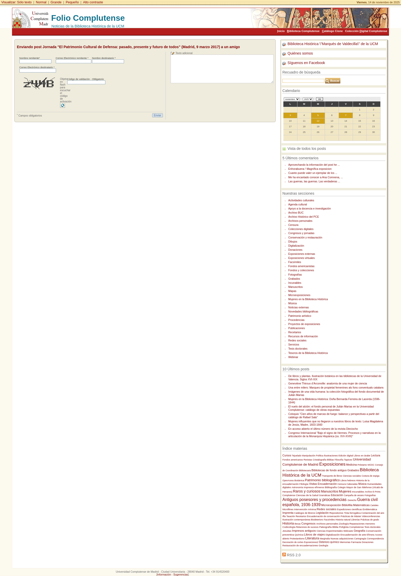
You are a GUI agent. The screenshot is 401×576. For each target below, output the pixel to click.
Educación (337, 495)
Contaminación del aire (372, 513)
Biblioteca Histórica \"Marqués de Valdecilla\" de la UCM (332, 44)
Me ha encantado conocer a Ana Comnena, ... (315, 177)
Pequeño (72, 2)
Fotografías (295, 274)
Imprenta (287, 512)
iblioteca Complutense (303, 31)
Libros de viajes (314, 534)
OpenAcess (288, 480)
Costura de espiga (370, 476)
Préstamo (362, 465)
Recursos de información (303, 336)
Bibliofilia (347, 505)
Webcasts (348, 531)
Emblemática (370, 509)
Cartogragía (360, 538)
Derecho (352, 500)
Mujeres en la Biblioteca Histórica (308, 299)
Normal (41, 2)
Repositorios (336, 512)
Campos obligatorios (29, 115)
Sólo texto (24, 2)
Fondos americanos (292, 459)
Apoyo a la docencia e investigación (309, 208)
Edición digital (346, 455)
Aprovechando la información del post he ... (314, 164)
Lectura (375, 455)
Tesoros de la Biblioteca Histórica (308, 353)
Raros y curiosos (306, 491)
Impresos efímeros (314, 487)
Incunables (294, 282)
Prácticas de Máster (351, 516)
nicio (281, 31)
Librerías (355, 519)
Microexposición (331, 505)
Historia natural (343, 519)
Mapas (292, 291)
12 (318, 120)
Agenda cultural (297, 204)
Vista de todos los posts (306, 148)
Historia (288, 523)
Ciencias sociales (352, 476)
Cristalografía (319, 459)
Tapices (348, 459)
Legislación (322, 512)
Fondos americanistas (301, 266)
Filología (303, 484)
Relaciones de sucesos (307, 527)
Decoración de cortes (292, 542)
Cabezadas (352, 484)
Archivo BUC (296, 212)
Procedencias (296, 320)
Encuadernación (327, 484)
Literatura (312, 538)
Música (292, 303)
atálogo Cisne (332, 31)
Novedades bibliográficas (303, 311)
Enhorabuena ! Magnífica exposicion (309, 168)
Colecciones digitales (300, 229)
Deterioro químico (329, 542)
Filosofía (339, 459)
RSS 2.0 (293, 555)
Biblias (330, 459)
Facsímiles (294, 262)
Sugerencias (180, 574)
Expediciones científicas (349, 509)
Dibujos (292, 241)
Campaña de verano (354, 495)
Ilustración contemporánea (296, 519)
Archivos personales (300, 220)
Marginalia (325, 538)
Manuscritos (295, 287)
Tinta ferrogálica (352, 513)
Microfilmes (287, 509)
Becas (298, 523)
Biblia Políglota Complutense (348, 527)
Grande (56, 2)
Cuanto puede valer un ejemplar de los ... (312, 173)
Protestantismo (297, 538)
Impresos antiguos (304, 530)
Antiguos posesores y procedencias (315, 499)
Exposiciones (332, 464)
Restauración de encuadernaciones (300, 545)
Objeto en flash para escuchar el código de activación (66, 90)
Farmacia (356, 542)
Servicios (293, 344)
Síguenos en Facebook (306, 63)
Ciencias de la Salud (307, 495)
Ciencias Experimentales (330, 531)
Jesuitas (286, 530)
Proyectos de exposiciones (304, 324)
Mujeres (345, 491)
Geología (323, 545)
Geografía (359, 530)
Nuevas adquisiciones (341, 538)
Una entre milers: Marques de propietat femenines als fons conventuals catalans (335, 387)
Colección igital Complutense (366, 31)
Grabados (294, 278)
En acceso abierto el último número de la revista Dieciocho (323, 428)
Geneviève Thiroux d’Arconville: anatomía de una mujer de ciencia (327, 383)
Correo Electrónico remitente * (72, 58)
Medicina (351, 464)
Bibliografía (331, 487)
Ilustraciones (331, 455)
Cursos (286, 455)
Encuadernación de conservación (323, 516)
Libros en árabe (362, 455)
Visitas (313, 483)
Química (299, 534)
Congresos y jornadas (301, 233)
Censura (293, 225)
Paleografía (325, 527)
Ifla (284, 516)
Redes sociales (297, 340)
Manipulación (308, 455)
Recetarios (294, 332)
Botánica (299, 480)
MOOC (370, 465)
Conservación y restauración (305, 237)
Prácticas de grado (370, 519)
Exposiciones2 (311, 542)
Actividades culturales (301, 200)
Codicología (288, 527)
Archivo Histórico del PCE (303, 216)
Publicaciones (296, 328)
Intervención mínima (305, 509)
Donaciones (295, 249)
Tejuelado (297, 455)
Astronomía (297, 487)
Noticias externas (298, 307)
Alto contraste (93, 2)
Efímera (370, 534)
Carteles (374, 505)
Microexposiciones (299, 295)
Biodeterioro (317, 519)
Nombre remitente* (29, 58)
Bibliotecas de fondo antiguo (329, 470)
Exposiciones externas (301, 254)
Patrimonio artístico (299, 316)
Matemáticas (361, 505)
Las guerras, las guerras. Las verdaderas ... (314, 181)
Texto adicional (184, 53)
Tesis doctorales (297, 348)
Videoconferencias (371, 516)
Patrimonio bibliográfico (322, 480)
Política (320, 455)
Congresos (308, 523)
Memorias (345, 542)
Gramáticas (324, 495)
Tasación (290, 516)
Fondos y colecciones (301, 270)
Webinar (293, 357)
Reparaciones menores (362, 523)
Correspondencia (375, 538)
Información (164, 574)
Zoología (344, 523)
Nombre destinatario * (104, 58)
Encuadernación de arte (353, 534)
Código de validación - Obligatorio (85, 79)
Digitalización (296, 245)
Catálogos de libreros (304, 513)
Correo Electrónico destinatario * (37, 67)
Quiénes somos (300, 53)
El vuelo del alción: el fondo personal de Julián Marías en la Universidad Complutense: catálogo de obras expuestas (331, 408)
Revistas (308, 459)
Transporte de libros (332, 476)
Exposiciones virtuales (301, 258)
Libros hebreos (347, 480)
